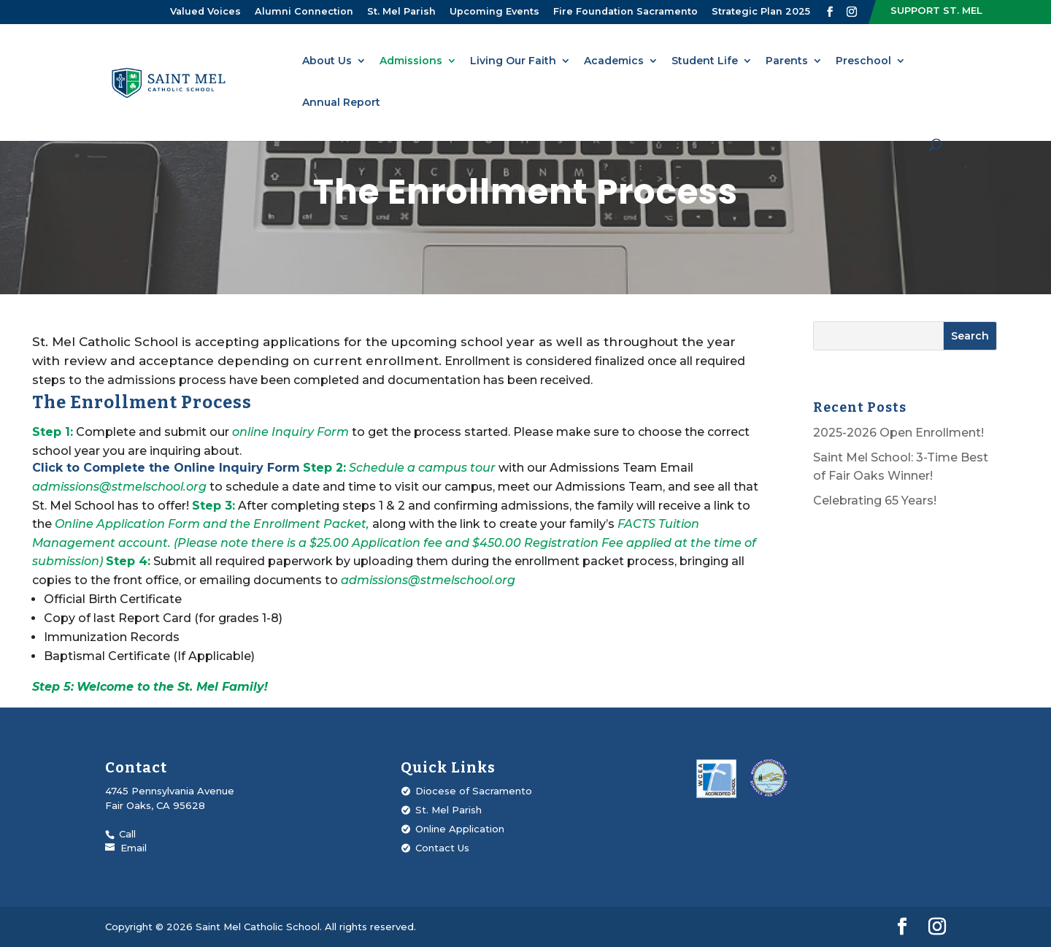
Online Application (459, 829)
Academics (614, 61)
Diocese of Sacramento (473, 791)
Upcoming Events (494, 11)
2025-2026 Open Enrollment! (898, 433)
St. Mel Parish (401, 11)
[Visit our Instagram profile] (852, 12)
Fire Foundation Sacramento (625, 11)
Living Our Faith (513, 61)
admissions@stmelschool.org (120, 487)
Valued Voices (205, 11)
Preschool (863, 61)
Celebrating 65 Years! (874, 500)
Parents (787, 61)
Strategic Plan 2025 (761, 11)
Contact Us (442, 848)
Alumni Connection (304, 11)
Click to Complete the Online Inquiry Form (166, 468)
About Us (327, 61)
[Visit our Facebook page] (830, 12)
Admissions (411, 61)
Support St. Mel (936, 10)
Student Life (704, 61)
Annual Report (341, 103)
